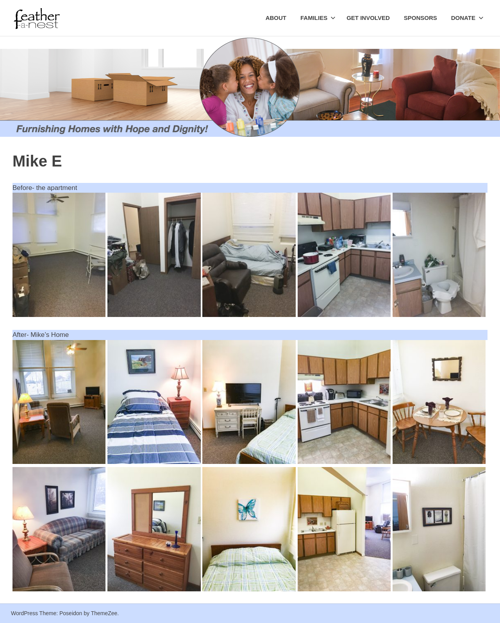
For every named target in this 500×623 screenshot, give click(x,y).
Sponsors (420, 17)
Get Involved (368, 17)
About (276, 17)
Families (318, 17)
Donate (467, 17)
